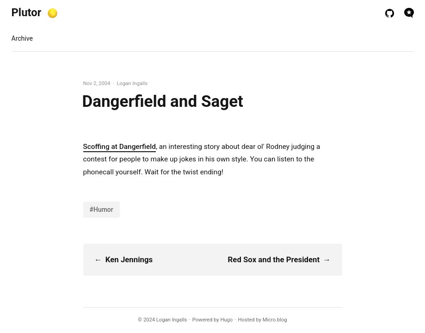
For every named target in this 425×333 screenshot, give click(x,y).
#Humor (101, 209)
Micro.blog (275, 320)
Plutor (27, 12)
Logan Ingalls (171, 320)
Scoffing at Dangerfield (119, 146)
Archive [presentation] (22, 38)
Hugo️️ (226, 320)
